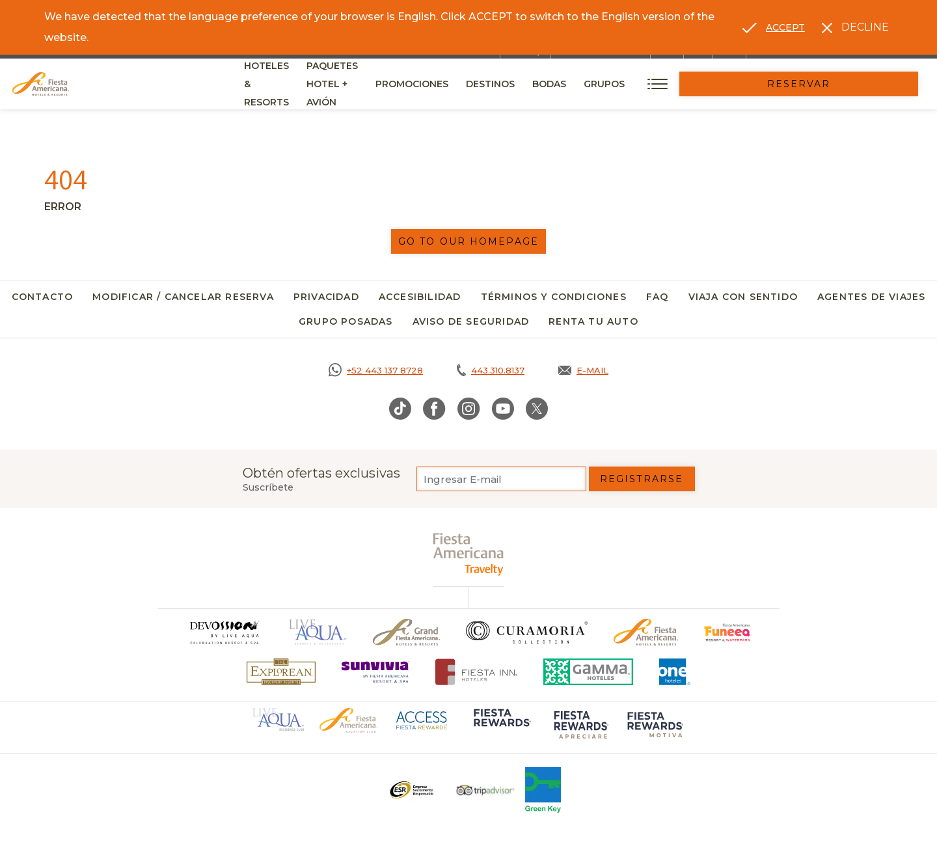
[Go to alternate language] (773, 27)
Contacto (43, 297)
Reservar (865, 84)
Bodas (682, 84)
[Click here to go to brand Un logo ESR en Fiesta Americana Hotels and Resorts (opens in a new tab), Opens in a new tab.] (411, 790)
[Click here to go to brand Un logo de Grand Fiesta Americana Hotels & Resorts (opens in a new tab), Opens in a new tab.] (406, 632)
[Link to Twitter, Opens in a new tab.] (537, 409)
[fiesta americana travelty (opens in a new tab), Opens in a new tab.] (469, 554)
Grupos (736, 84)
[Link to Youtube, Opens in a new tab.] (503, 409)
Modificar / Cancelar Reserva (183, 297)
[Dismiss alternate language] (855, 27)
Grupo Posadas (346, 321)
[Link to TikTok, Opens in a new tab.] (400, 409)
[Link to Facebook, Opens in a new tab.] (434, 409)
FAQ (657, 297)
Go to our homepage (468, 241)
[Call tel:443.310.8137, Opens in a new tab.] (490, 370)
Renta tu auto (593, 321)
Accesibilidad (420, 297)
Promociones (544, 84)
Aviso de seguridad (471, 321)
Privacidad (326, 297)
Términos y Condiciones (554, 297)
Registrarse (641, 479)
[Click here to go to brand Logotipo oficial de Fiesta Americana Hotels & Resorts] (646, 632)
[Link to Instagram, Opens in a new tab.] (468, 409)
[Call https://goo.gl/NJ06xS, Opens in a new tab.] (376, 370)
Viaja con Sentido (743, 297)
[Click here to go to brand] (223, 632)
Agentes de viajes (871, 297)
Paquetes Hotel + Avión (427, 88)
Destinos (623, 84)
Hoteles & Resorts (295, 84)
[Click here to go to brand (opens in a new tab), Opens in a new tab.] (728, 632)
